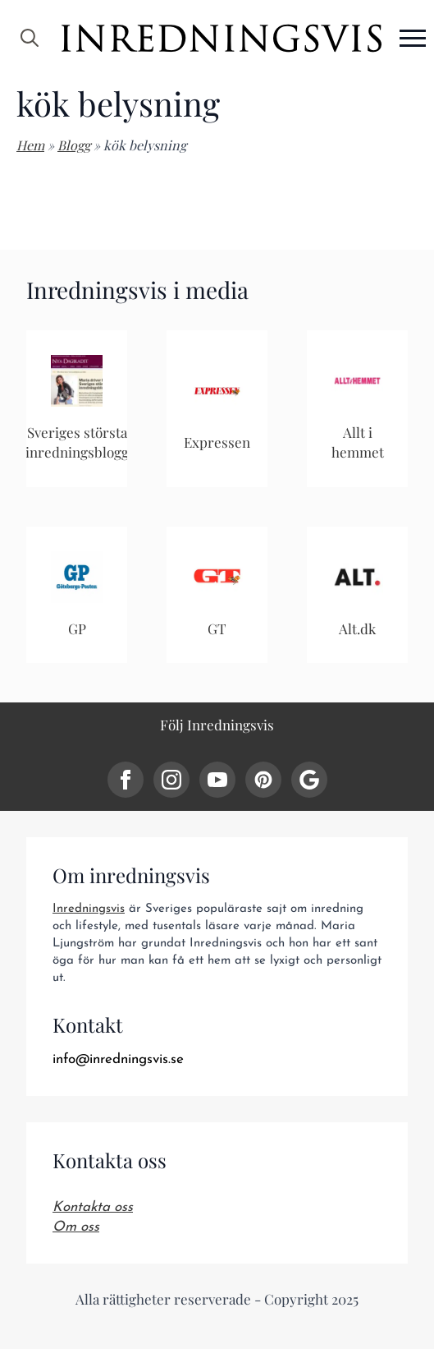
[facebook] (125, 780)
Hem (30, 145)
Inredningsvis (89, 909)
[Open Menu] (413, 38)
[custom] (263, 780)
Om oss (76, 1227)
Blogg (73, 145)
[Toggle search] (29, 37)
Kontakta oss (93, 1207)
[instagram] (171, 780)
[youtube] (217, 780)
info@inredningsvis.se (118, 1059)
